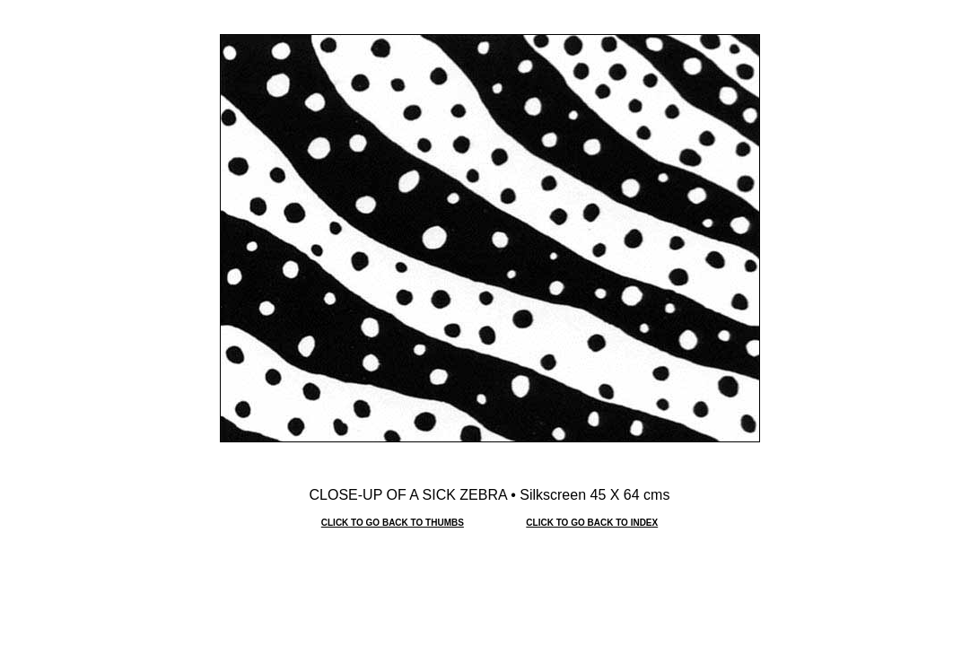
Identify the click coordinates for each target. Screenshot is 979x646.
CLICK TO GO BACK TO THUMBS (392, 523)
